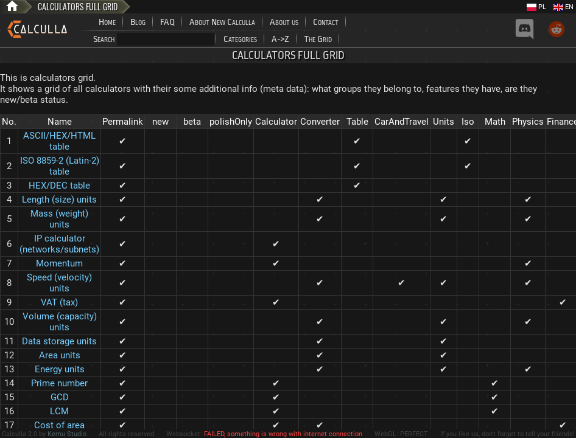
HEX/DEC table (59, 185)
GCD (60, 397)
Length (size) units (59, 199)
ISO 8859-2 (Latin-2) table (59, 166)
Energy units (60, 369)
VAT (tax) (59, 302)
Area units (59, 355)
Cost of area (59, 425)
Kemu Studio (66, 434)
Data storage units (59, 341)
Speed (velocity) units (59, 283)
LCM (59, 411)
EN (563, 7)
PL (536, 7)
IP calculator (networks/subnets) (59, 244)
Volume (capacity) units (60, 322)
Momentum (59, 263)
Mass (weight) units (59, 219)
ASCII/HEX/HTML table (59, 141)
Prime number (59, 383)
